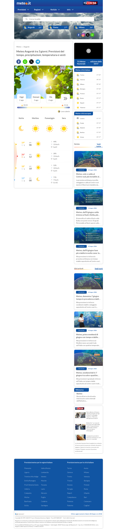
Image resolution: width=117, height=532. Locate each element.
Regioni (37, 9)
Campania (27, 493)
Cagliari (87, 505)
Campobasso (71, 497)
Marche (44, 481)
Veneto (43, 477)
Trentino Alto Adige (31, 477)
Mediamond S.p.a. (29, 525)
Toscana (44, 485)
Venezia (87, 477)
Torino (69, 468)
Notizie (54, 9)
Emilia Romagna (30, 481)
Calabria (44, 501)
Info (68, 9)
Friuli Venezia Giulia (31, 485)
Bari (85, 497)
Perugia (70, 489)
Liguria (26, 472)
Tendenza (81, 170)
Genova (70, 472)
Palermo (70, 505)
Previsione (81, 292)
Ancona (69, 485)
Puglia (43, 497)
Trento (69, 477)
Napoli (69, 493)
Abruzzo (44, 493)
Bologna (87, 481)
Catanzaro (87, 501)
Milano (86, 472)
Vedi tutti (99, 269)
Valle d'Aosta (45, 468)
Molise (26, 497)
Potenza (70, 501)
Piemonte (27, 468)
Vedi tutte (98, 145)
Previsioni (22, 9)
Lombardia (45, 472)
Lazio (43, 489)
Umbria (27, 489)
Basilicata (27, 501)
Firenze (86, 485)
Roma (86, 489)
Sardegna (44, 505)
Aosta (86, 468)
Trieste (69, 481)
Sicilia (26, 505)
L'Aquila (86, 493)
